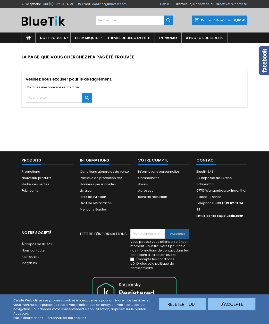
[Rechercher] (134, 20)
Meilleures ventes (35, 184)
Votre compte (153, 160)
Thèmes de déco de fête (128, 37)
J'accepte (232, 304)
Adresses (145, 190)
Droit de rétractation (96, 203)
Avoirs (143, 184)
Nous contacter (34, 250)
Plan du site (31, 256)
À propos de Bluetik (204, 37)
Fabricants (30, 190)
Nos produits (53, 37)
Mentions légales (93, 209)
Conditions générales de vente (104, 171)
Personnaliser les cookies (66, 318)
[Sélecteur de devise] (167, 4)
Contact (206, 160)
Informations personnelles (159, 171)
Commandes (148, 178)
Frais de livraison (93, 196)
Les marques (86, 37)
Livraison (86, 190)
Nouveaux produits (36, 178)
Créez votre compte (231, 4)
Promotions (31, 171)
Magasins (29, 263)
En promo (168, 37)
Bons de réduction (152, 196)
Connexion (201, 4)
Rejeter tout (182, 304)
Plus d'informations (28, 318)
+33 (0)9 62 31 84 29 (57, 4)
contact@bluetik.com (109, 4)
